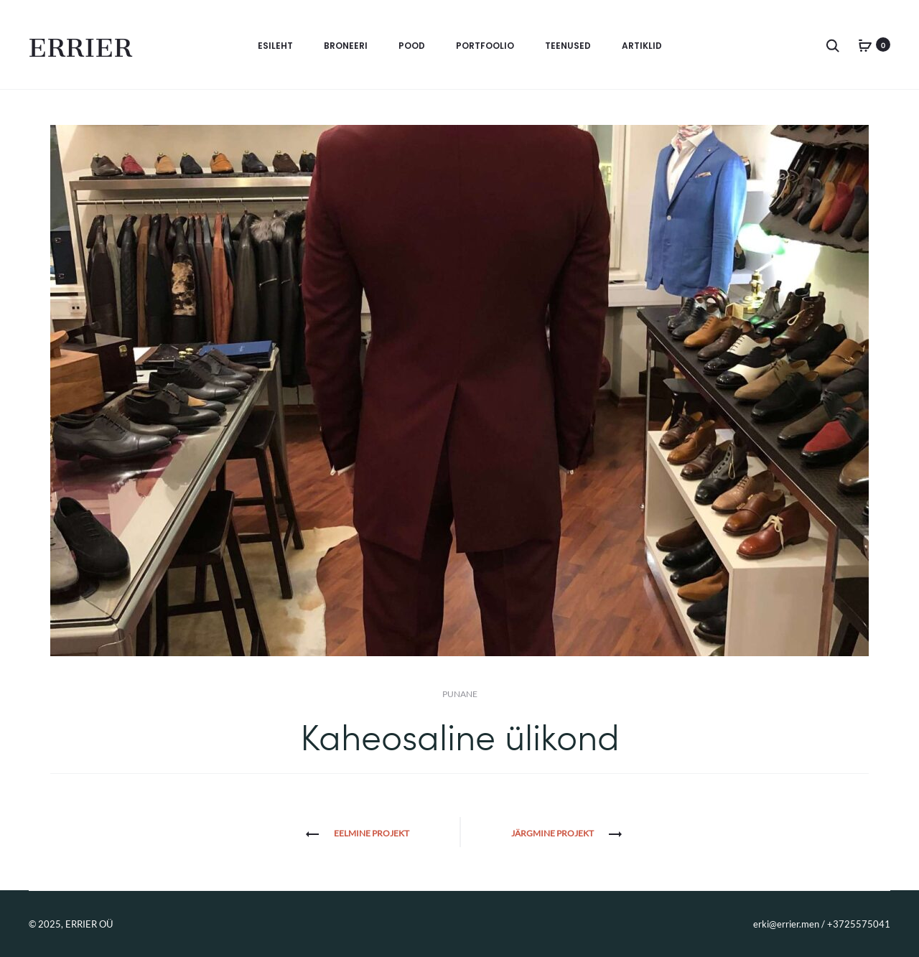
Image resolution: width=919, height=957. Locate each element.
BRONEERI (346, 45)
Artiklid (642, 45)
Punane (459, 693)
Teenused (568, 45)
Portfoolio (485, 45)
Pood (411, 45)
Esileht (275, 45)
